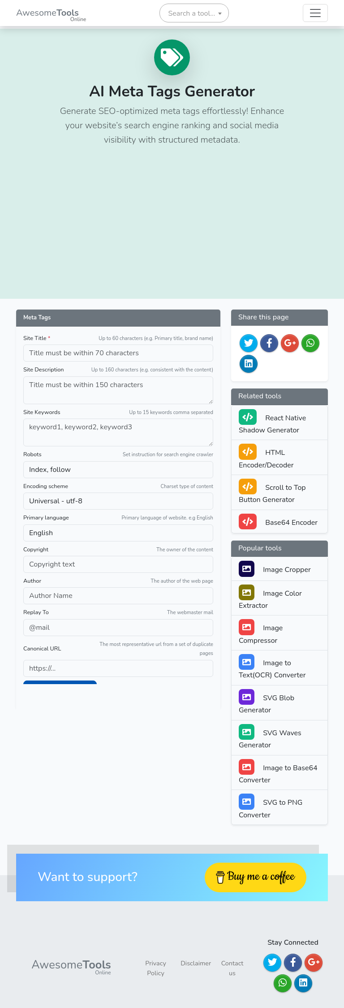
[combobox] (194, 13)
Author (32, 581)
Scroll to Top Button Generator (272, 492)
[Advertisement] (172, 221)
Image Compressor (261, 632)
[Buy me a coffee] (255, 877)
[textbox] (194, 13)
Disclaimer (196, 963)
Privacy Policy (155, 968)
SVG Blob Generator (266, 702)
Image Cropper (275, 568)
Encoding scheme (45, 486)
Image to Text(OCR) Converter (272, 667)
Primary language (46, 518)
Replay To (36, 612)
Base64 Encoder (278, 521)
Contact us (232, 968)
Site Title (37, 338)
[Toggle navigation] (315, 13)
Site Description (43, 370)
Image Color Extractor (270, 598)
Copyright (35, 549)
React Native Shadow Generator (272, 422)
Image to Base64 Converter (278, 772)
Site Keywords (41, 412)
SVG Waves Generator (270, 737)
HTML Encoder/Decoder (266, 457)
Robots (32, 454)
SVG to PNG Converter (270, 807)
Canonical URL (42, 649)
